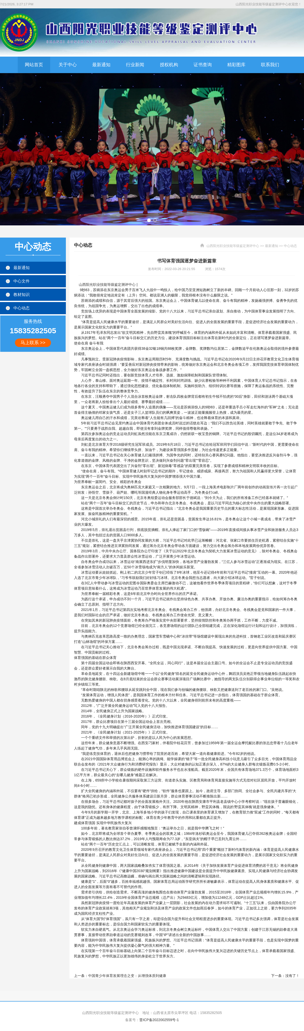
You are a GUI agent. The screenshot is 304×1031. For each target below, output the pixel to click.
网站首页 (34, 64)
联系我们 (270, 64)
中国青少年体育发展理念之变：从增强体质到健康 (127, 976)
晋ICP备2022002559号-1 (159, 1020)
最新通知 (101, 64)
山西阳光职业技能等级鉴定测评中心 (232, 246)
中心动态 (290, 246)
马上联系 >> (33, 342)
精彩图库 (236, 64)
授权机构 (169, 64)
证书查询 (203, 64)
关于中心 (68, 64)
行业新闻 (135, 64)
